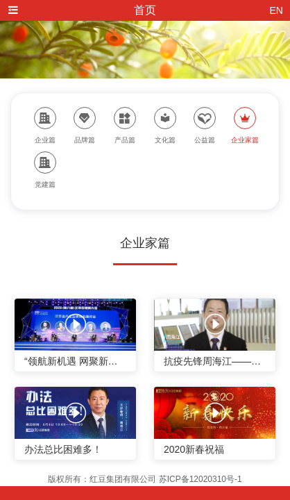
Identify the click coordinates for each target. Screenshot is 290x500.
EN (276, 10)
